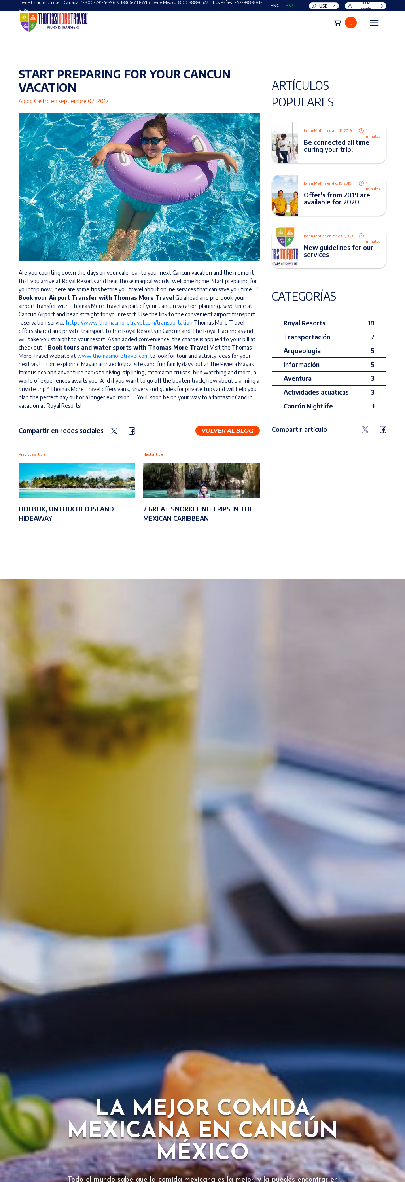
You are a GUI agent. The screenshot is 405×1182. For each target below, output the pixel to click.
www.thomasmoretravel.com (113, 355)
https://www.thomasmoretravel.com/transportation (129, 322)
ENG (275, 5)
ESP (289, 5)
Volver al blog (228, 430)
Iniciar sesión (366, 5)
